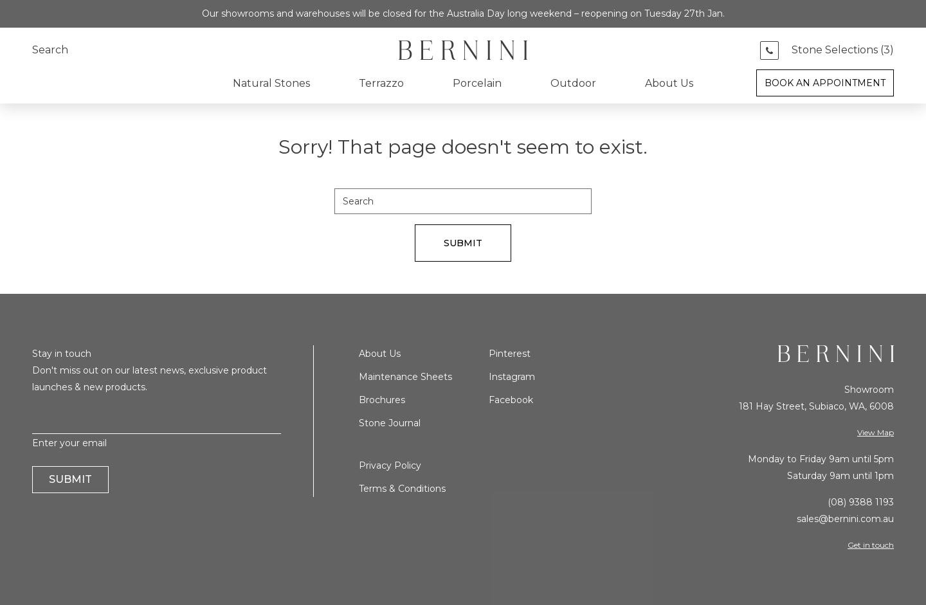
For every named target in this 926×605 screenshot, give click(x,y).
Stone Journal (390, 423)
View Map (875, 432)
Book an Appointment (825, 83)
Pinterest (510, 353)
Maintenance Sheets (405, 377)
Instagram (512, 377)
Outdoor (573, 83)
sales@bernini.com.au (845, 519)
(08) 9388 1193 (861, 502)
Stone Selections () (843, 50)
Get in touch (871, 545)
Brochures (382, 400)
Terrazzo (381, 83)
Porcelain (477, 83)
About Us (669, 83)
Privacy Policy (390, 465)
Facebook (511, 400)
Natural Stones (271, 83)
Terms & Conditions (402, 488)
